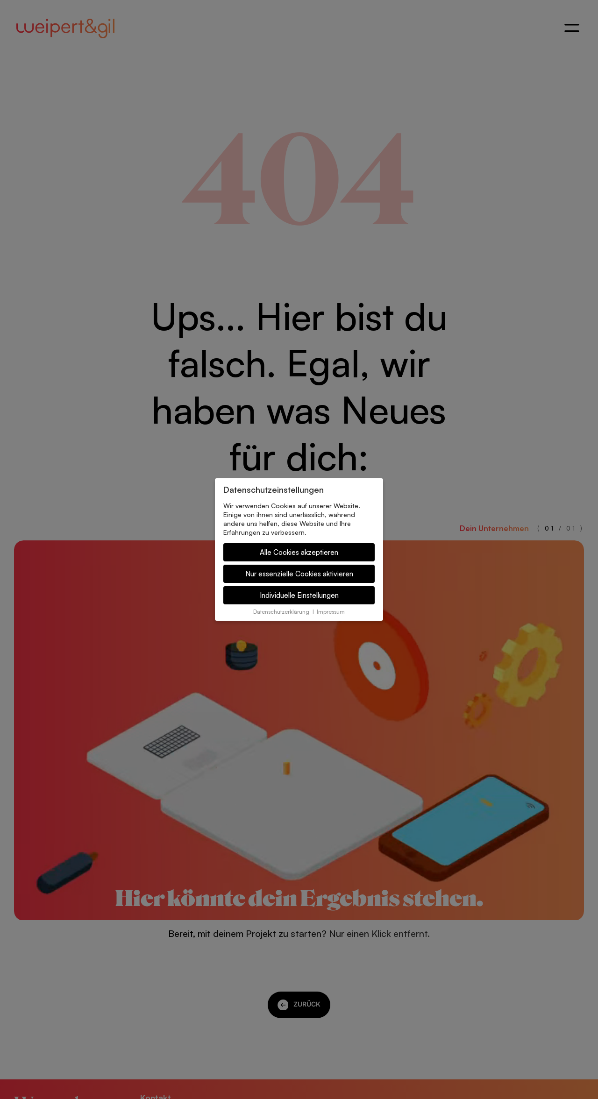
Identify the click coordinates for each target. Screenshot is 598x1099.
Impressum (331, 611)
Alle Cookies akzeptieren (299, 552)
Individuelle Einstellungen (299, 595)
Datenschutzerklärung (281, 611)
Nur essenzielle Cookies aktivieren (299, 573)
